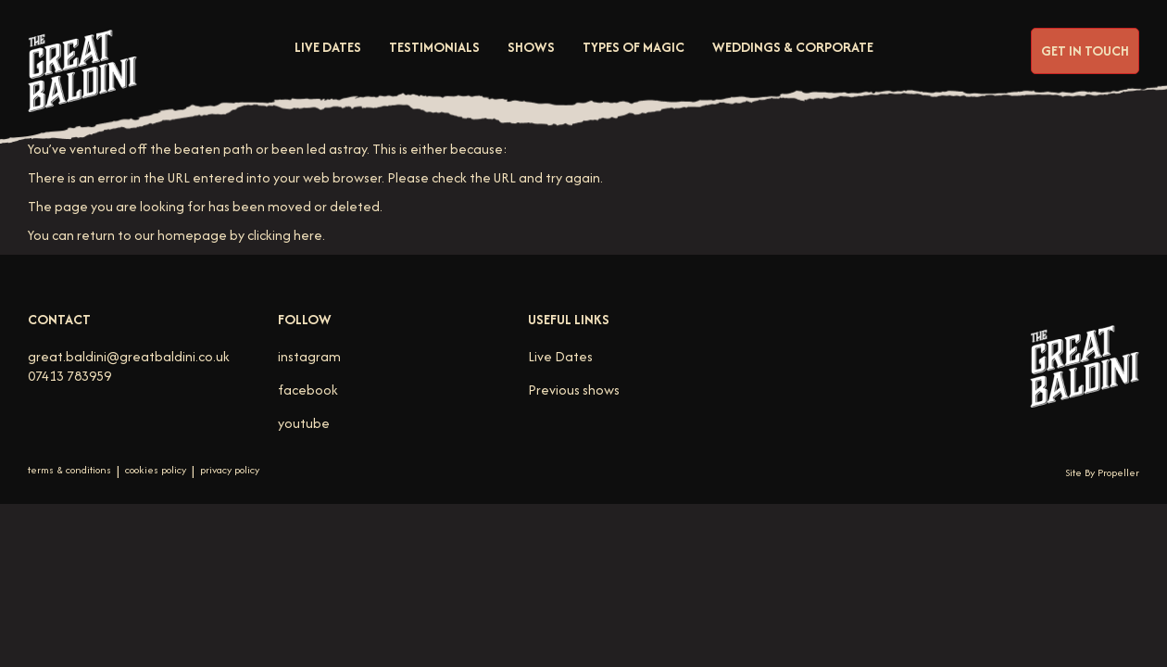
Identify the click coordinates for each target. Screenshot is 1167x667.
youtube (304, 423)
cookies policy (155, 470)
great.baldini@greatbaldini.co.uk (129, 356)
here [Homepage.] (308, 235)
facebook (308, 389)
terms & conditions (69, 470)
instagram (309, 356)
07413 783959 (69, 375)
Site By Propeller (1102, 472)
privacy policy (229, 470)
